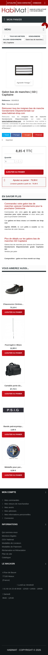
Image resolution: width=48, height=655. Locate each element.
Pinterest (38, 135)
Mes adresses (10, 511)
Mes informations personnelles (17, 514)
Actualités (11, 3)
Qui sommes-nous (10, 532)
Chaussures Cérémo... (13, 304)
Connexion (9, 518)
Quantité (7, 157)
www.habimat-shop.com (11, 121)
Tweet (6, 135)
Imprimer (9, 140)
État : (4, 104)
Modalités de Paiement (12, 547)
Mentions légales (9, 536)
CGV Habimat (8, 539)
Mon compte (9, 492)
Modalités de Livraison (11, 543)
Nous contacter (24, 3)
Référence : (6, 100)
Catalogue (6, 557)
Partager (16, 135)
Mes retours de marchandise (16, 504)
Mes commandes (11, 500)
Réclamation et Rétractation (14, 550)
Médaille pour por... (13, 467)
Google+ (27, 135)
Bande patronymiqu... (13, 426)
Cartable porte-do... (13, 386)
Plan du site (7, 554)
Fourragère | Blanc (13, 345)
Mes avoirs (9, 507)
